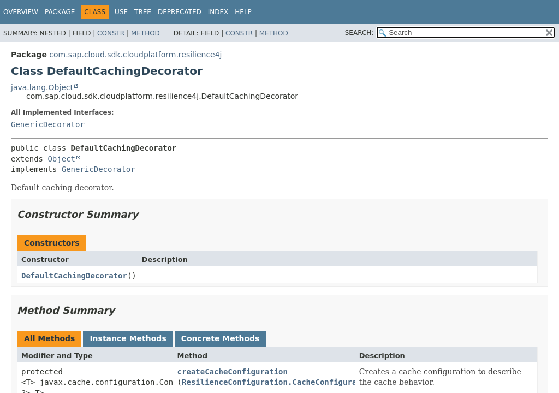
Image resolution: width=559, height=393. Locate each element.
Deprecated (179, 12)
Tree (142, 12)
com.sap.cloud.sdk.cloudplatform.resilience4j (135, 54)
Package (60, 12)
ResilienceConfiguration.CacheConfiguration (278, 382)
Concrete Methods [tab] (220, 338)
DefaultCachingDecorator (74, 275)
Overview (20, 12)
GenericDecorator (48, 124)
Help (243, 12)
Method (145, 33)
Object (61, 158)
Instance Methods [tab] (128, 338)
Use (121, 12)
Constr (110, 33)
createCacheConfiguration (232, 371)
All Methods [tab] (49, 338)
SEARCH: (359, 33)
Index (218, 12)
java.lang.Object (42, 87)
